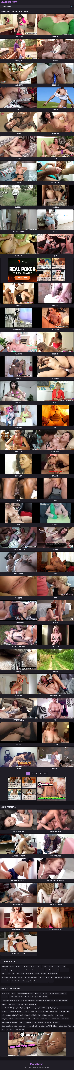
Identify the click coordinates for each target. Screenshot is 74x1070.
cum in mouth (23, 970)
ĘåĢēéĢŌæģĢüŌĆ (41, 997)
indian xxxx (55, 1019)
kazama (40, 1022)
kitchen (32, 970)
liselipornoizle (45, 1019)
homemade (64, 970)
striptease (12, 1004)
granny (45, 966)
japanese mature (29, 966)
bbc (3, 1030)
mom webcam (64, 1011)
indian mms (5, 993)
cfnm (35, 981)
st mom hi (40, 970)
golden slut (59, 1015)
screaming (67, 977)
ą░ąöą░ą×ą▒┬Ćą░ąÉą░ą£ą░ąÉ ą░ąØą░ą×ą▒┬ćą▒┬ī (40, 1011)
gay (13, 973)
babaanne (29, 973)
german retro (43, 981)
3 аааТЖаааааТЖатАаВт (9, 1022)
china (64, 966)
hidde (37, 973)
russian (20, 977)
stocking (4, 970)
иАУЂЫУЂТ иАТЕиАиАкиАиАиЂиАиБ (21, 997)
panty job (5, 1011)
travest (4, 1004)
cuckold (48, 970)
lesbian (51, 966)
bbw (51, 981)
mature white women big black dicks (27, 1019)
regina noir (13, 970)
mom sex (20, 1004)
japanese (19, 966)
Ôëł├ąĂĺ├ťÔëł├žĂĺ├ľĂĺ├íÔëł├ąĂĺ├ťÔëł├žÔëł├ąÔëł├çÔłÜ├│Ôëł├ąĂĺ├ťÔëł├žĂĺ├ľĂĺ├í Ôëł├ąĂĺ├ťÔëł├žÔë (34, 1000)
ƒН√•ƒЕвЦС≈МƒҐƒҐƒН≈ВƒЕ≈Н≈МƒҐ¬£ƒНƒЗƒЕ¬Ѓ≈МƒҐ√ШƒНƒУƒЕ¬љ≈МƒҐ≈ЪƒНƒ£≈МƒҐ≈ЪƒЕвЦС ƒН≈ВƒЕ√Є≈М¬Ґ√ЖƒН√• (30, 1008)
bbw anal (56, 970)
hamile (12, 1011)
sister (58, 966)
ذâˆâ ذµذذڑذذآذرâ (26, 981)
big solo (19, 1011)
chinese (41, 977)
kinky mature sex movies (54, 977)
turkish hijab (6, 973)
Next (45, 773)
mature (43, 973)
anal (22, 973)
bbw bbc (56, 1022)
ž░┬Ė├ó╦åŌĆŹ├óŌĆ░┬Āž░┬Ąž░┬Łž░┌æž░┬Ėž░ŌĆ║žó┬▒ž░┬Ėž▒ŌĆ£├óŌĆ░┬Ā (27, 1015)
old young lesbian (31, 977)
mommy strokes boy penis (57, 993)
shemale (4, 997)
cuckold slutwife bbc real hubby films (29, 993)
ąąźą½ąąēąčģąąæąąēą (9, 977)
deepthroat (15, 981)
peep (21, 1022)
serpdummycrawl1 (8, 966)
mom (38, 966)
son (18, 973)
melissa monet (52, 973)
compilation (5, 981)
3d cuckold (10, 1030)
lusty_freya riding (30, 1004)
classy (14, 993)
